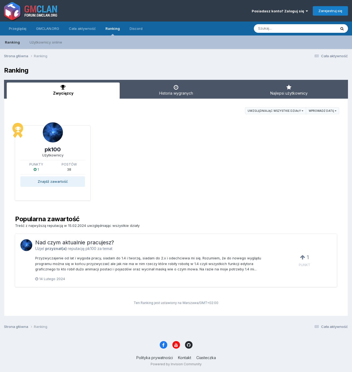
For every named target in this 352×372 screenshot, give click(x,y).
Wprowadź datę (322, 110)
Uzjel (39, 248)
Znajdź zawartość (53, 181)
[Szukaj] (282, 28)
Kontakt (184, 357)
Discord (136, 28)
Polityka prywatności (154, 357)
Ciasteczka (206, 357)
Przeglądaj (17, 28)
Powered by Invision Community (176, 364)
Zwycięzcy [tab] (63, 90)
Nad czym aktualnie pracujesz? (74, 242)
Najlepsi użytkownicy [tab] (288, 90)
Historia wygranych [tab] (176, 90)
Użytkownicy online (46, 42)
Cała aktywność (82, 28)
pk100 (53, 149)
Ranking (112, 30)
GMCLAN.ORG (47, 28)
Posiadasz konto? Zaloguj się (280, 11)
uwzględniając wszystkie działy (275, 110)
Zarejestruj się (330, 11)
